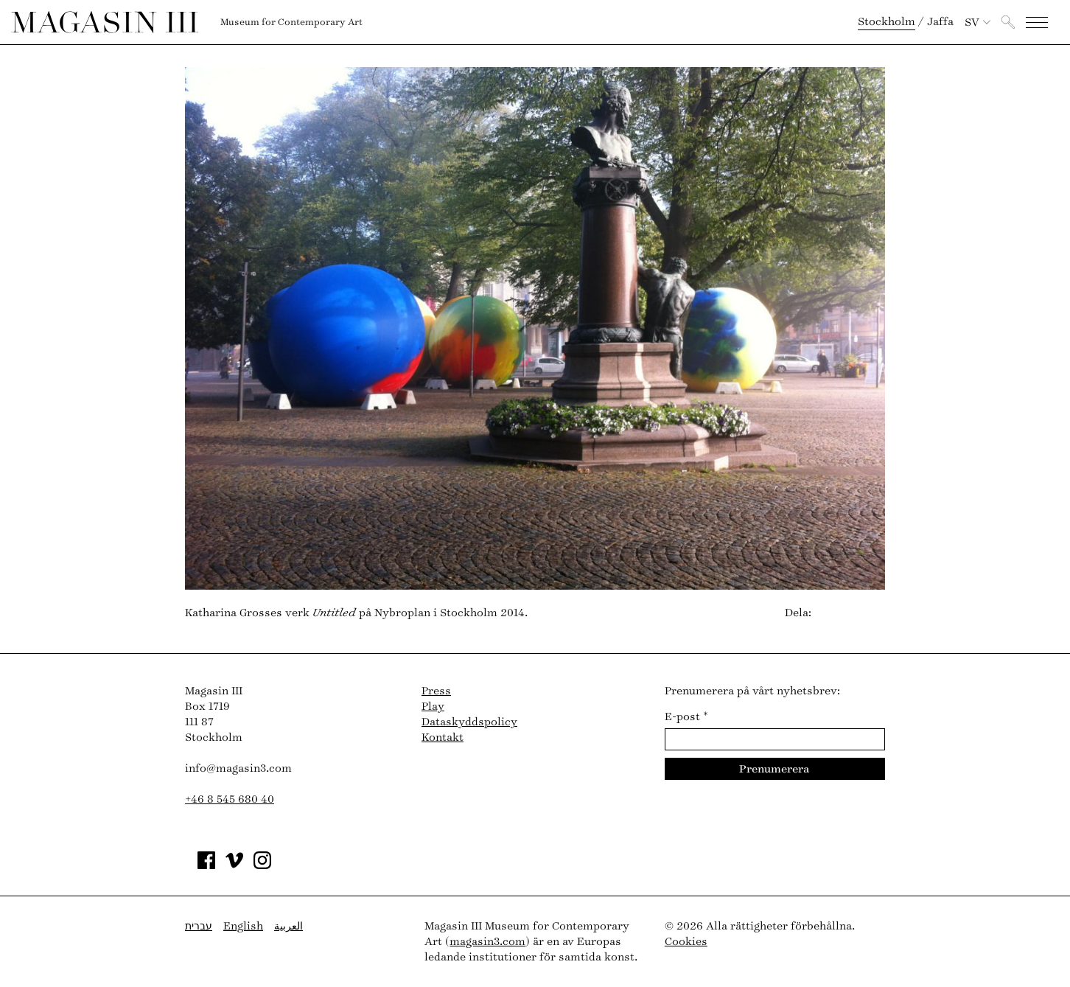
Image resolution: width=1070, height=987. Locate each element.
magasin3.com (487, 941)
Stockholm (886, 21)
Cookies (686, 941)
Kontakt (443, 737)
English (243, 926)
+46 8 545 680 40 (229, 799)
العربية (288, 926)
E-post (686, 717)
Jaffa (940, 21)
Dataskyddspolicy (469, 722)
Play (433, 706)
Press (436, 691)
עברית (198, 926)
